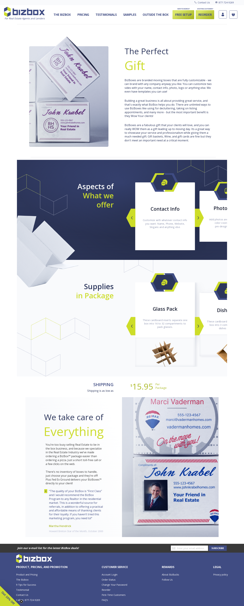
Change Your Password (114, 584)
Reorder (106, 589)
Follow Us (167, 579)
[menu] (131, 14)
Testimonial (22, 589)
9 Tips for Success (26, 584)
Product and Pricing (26, 574)
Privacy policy (220, 574)
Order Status (109, 579)
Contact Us (204, 2)
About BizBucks (170, 574)
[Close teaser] (21, 601)
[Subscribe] (218, 548)
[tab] (42, 567)
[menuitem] (155, 14)
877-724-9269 (226, 2)
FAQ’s (105, 600)
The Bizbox (22, 579)
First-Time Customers (114, 595)
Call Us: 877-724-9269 (28, 600)
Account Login (109, 574)
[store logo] (24, 13)
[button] (10, 596)
